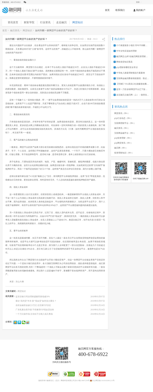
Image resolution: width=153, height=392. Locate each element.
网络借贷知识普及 (124, 62)
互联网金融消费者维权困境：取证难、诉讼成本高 (132, 78)
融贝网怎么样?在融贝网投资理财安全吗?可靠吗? (132, 56)
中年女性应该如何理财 (126, 51)
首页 (107, 10)
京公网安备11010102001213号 (102, 381)
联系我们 (120, 10)
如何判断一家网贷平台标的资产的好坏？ (56, 30)
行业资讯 (45, 22)
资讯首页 (13, 22)
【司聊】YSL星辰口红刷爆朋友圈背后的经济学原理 (132, 84)
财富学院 (29, 22)
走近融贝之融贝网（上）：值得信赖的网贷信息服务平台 (132, 95)
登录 (138, 2)
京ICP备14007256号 (82, 381)
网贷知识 (77, 22)
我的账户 (139, 10)
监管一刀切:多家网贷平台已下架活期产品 (132, 89)
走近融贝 (61, 22)
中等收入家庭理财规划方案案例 (130, 73)
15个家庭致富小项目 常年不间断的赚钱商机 (132, 45)
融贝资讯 (15, 30)
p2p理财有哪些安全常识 (127, 67)
